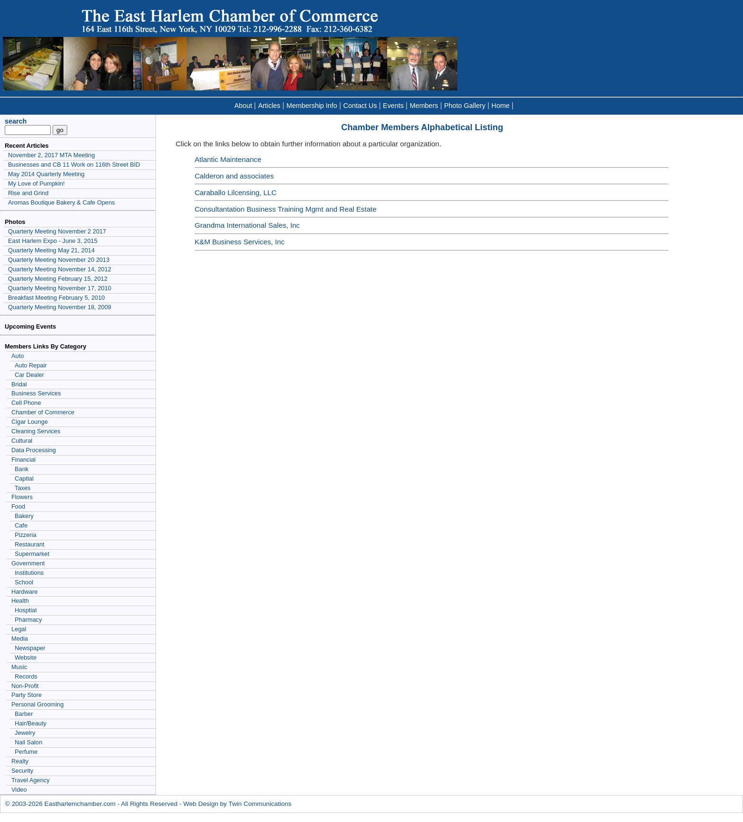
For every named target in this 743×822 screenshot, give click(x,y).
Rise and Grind (28, 193)
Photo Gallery (464, 105)
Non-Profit (25, 685)
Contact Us (360, 105)
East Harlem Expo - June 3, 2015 (53, 240)
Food (18, 506)
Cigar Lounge (29, 421)
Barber (24, 713)
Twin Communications (259, 803)
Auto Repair (31, 365)
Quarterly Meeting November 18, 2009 (59, 307)
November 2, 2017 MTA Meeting (51, 155)
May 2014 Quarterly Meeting (46, 174)
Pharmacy (28, 619)
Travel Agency (30, 780)
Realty (19, 761)
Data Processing (33, 450)
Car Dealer (29, 374)
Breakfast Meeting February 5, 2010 (56, 297)
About (243, 105)
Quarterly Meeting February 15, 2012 (58, 278)
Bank (21, 469)
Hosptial (25, 610)
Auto (17, 355)
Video (19, 789)
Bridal (19, 384)
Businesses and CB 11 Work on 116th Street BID (74, 164)
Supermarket (32, 553)
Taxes (22, 487)
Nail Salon (28, 742)
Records (26, 676)
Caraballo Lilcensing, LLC (236, 192)
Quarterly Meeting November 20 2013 (58, 259)
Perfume (26, 751)
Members (424, 105)
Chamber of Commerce (42, 412)
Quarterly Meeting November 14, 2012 (59, 269)
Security (22, 770)
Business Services (36, 393)
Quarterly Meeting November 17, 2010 (59, 288)
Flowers (22, 496)
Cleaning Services (35, 431)
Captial (24, 478)
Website (25, 657)
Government (28, 563)
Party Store (26, 694)
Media (19, 638)
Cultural (21, 440)
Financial (23, 459)
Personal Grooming (37, 704)
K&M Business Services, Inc (240, 242)
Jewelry (25, 732)
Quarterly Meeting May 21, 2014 (51, 250)
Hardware (24, 591)
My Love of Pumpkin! (36, 183)
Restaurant (30, 544)
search (16, 121)
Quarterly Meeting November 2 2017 (57, 231)
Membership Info (311, 105)
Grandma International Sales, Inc (247, 225)
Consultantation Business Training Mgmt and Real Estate (286, 209)
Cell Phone (26, 402)
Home (500, 105)
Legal (18, 629)
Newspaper (30, 648)
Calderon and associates (234, 176)
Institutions (29, 572)
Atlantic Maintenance (228, 159)
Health (20, 600)
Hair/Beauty (30, 723)
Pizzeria (25, 534)
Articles (269, 105)
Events (393, 105)
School (24, 582)
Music (19, 666)
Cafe (21, 525)
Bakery (24, 515)
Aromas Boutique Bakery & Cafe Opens (61, 202)
